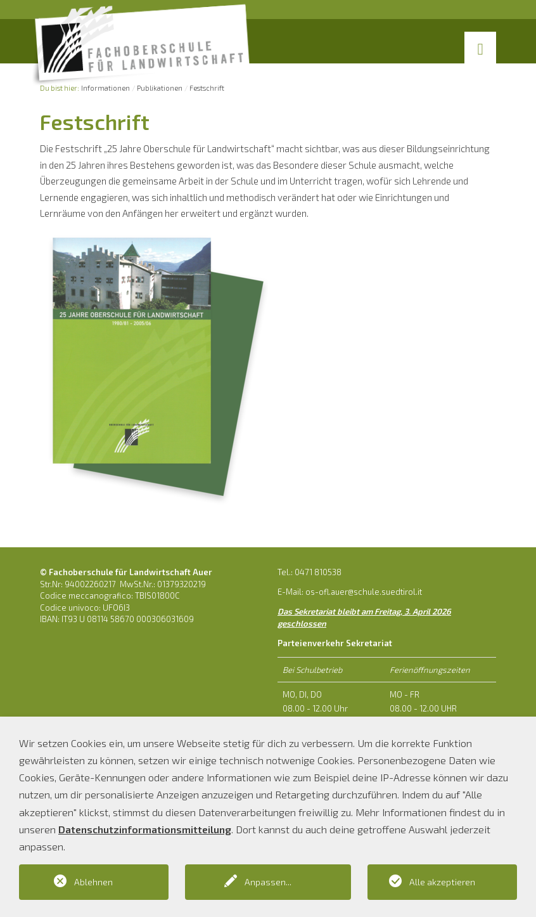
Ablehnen (93, 881)
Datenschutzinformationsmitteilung (144, 829)
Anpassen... (268, 881)
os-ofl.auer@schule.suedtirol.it (363, 592)
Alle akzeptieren (442, 881)
